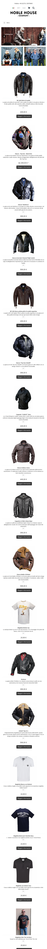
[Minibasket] (29, 8)
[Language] (13, 8)
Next (42, 36)
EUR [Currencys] (18, 7)
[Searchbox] (33, 8)
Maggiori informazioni (24, 116)
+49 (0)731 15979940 (25, 3)
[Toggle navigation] (4, 22)
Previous (4, 36)
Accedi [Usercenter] (24, 7)
